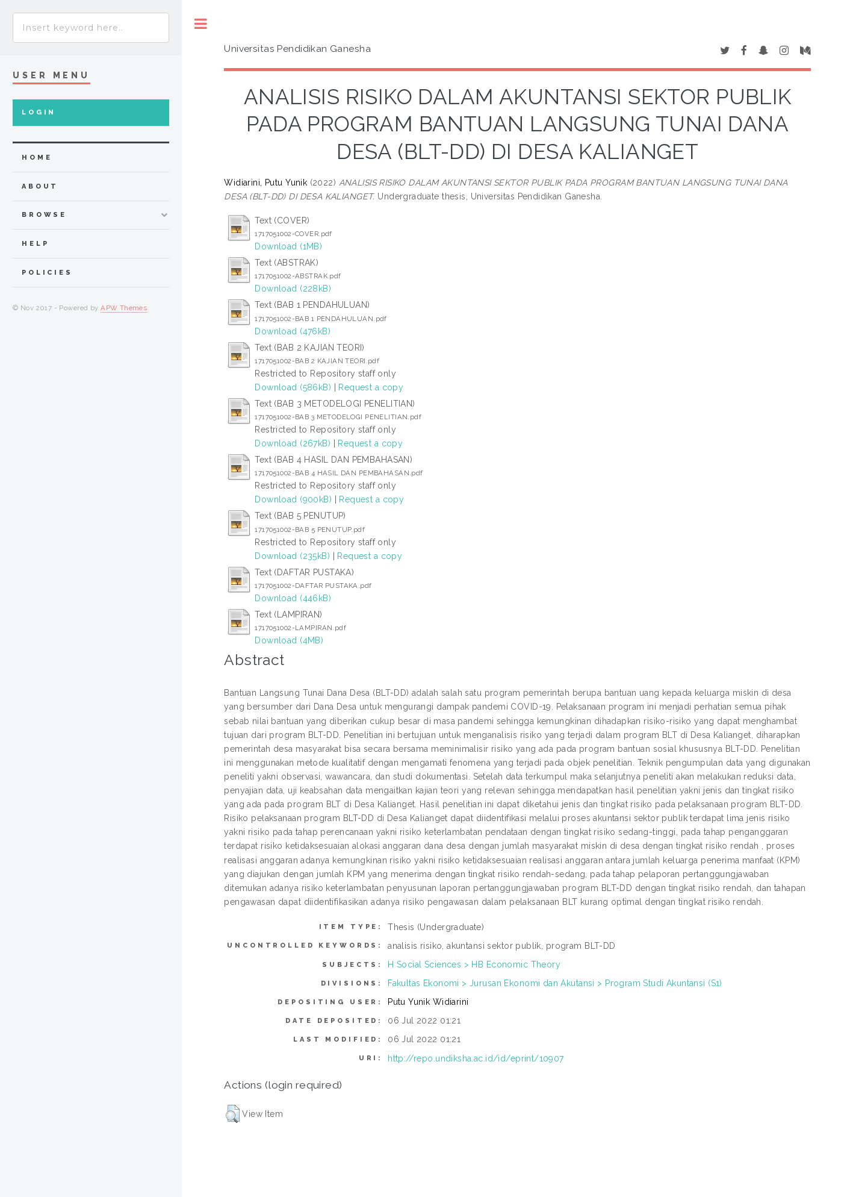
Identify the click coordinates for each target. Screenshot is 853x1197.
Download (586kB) (293, 387)
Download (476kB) (292, 331)
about (40, 186)
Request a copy (370, 387)
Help (35, 244)
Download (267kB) (292, 443)
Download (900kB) (293, 499)
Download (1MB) (288, 246)
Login (39, 112)
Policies (47, 273)
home (37, 157)
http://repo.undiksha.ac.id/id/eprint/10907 (476, 1058)
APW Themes (124, 308)
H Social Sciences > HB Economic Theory (474, 964)
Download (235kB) (292, 556)
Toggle (201, 24)
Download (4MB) (289, 640)
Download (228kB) (293, 288)
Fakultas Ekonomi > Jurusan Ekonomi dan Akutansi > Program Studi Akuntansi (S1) (555, 983)
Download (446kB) (293, 598)
